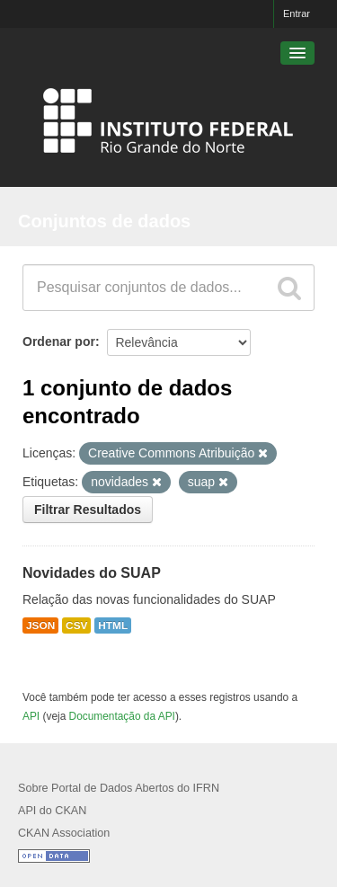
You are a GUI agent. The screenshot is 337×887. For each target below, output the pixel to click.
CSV (76, 625)
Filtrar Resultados (87, 509)
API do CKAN (52, 810)
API (31, 716)
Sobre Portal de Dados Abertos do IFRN (118, 788)
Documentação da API (122, 716)
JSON (40, 625)
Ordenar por (58, 341)
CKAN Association (64, 833)
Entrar (296, 13)
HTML (113, 625)
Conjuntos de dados (104, 221)
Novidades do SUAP (91, 573)
